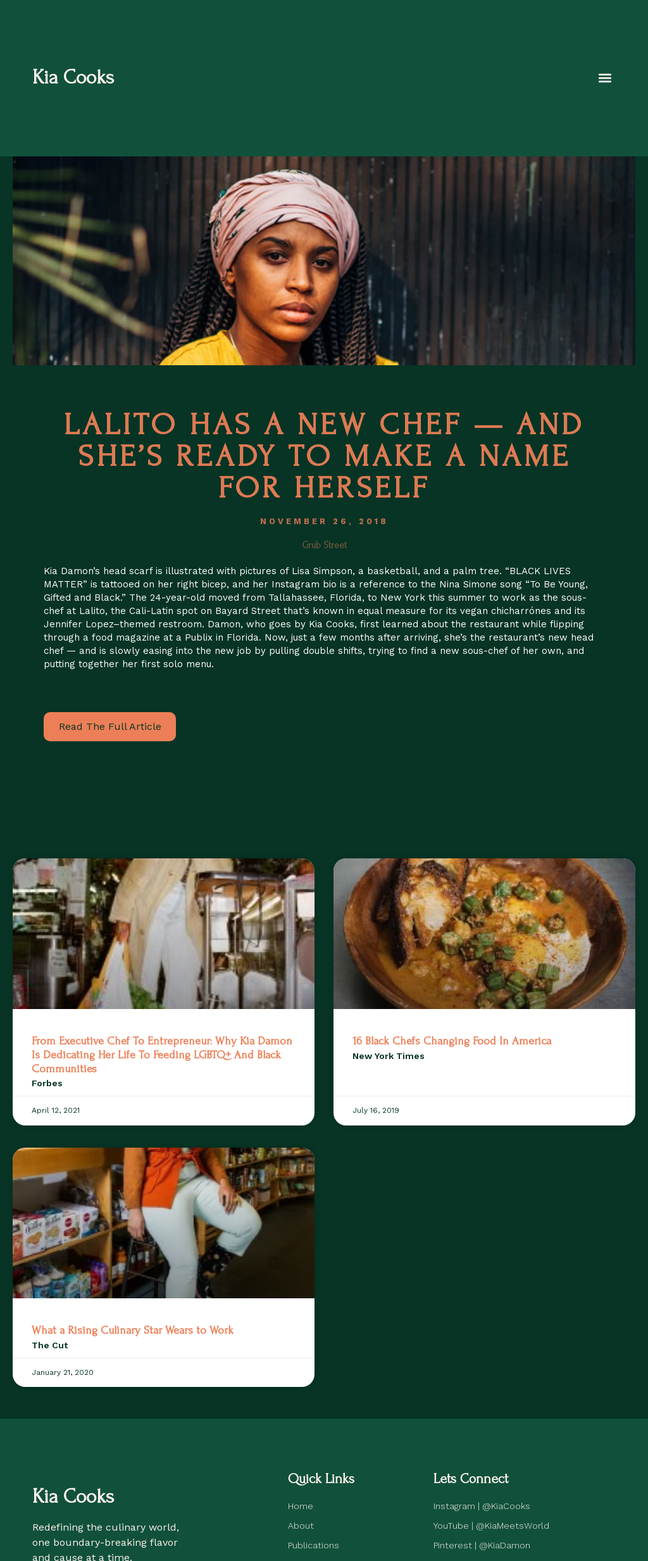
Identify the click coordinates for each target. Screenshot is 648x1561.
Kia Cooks (73, 77)
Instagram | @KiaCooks (481, 1506)
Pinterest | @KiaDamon (481, 1545)
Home (300, 1506)
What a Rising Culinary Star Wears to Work (133, 1330)
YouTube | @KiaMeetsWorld (491, 1525)
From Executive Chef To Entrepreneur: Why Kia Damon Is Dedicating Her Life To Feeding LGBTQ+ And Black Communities (162, 1054)
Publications (313, 1545)
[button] (605, 78)
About (301, 1525)
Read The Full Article (110, 726)
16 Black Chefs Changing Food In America (451, 1041)
